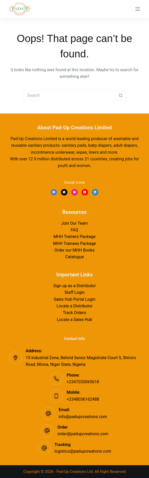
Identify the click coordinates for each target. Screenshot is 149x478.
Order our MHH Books (75, 250)
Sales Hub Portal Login (74, 299)
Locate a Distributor (75, 306)
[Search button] (121, 95)
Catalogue (74, 256)
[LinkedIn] (95, 192)
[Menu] (137, 9)
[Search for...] (69, 95)
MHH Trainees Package (74, 243)
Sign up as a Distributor (74, 285)
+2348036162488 (83, 399)
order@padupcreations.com (82, 433)
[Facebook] (54, 192)
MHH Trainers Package (74, 236)
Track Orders (74, 312)
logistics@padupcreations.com (83, 451)
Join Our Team (74, 223)
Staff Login (74, 292)
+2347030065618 (83, 381)
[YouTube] (85, 192)
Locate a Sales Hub (74, 319)
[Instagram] (74, 192)
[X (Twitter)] (64, 192)
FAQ (74, 229)
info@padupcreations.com (83, 416)
